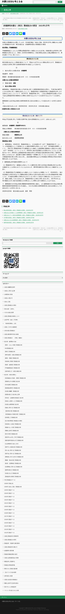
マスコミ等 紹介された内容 (11, 590)
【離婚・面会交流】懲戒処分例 (12, 460)
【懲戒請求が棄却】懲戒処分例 (12, 476)
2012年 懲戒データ (9, 532)
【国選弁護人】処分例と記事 (12, 394)
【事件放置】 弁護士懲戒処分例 (12, 354)
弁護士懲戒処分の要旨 (14, 13)
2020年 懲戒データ (9, 506)
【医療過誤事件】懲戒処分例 (12, 388)
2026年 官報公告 (8, 483)
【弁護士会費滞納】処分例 (11, 404)
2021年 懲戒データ (9, 503)
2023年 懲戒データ (9, 496)
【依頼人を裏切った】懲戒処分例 (13, 401)
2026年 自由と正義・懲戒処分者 (13, 486)
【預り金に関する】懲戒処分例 (12, 450)
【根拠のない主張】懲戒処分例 (12, 427)
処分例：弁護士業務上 (10, 374)
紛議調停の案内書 (9, 550)
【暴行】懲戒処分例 (9, 351)
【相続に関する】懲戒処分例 (12, 407)
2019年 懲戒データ (9, 509)
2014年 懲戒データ (9, 526)
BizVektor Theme (33, 609)
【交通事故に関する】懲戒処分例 (13, 466)
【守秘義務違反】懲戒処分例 (12, 368)
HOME (3, 13)
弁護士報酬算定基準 (9, 287)
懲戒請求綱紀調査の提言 (10, 554)
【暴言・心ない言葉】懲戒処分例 (13, 345)
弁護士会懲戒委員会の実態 (11, 558)
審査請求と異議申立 (9, 561)
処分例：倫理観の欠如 (10, 341)
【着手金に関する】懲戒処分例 (12, 453)
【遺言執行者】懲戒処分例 (12, 411)
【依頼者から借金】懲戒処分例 (12, 424)
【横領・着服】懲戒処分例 (11, 358)
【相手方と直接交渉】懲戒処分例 (13, 447)
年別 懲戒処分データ (9, 480)
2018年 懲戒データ (9, 513)
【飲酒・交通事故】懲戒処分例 (12, 463)
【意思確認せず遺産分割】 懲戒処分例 (15, 414)
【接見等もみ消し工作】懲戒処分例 (13, 437)
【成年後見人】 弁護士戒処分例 (12, 371)
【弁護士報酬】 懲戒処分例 (11, 391)
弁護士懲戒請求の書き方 (10, 547)
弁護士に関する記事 (9, 291)
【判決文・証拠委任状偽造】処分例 (13, 397)
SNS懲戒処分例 (9, 348)
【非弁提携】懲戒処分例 (10, 384)
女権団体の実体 (8, 294)
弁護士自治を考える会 (12, 1)
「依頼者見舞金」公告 (10, 323)
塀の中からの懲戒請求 (10, 587)
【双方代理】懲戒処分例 (10, 434)
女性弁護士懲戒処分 (9, 330)
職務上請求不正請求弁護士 (11, 583)
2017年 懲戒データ (9, 516)
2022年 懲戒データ (9, 500)
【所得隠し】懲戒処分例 (10, 417)
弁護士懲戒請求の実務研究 (11, 536)
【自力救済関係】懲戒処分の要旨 (13, 420)
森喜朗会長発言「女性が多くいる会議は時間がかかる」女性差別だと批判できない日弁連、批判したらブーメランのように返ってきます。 (48, 20)
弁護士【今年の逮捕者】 (10, 327)
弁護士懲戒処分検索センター (12, 316)
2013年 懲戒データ (9, 529)
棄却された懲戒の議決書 (10, 568)
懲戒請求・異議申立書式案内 (12, 543)
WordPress (24, 609)
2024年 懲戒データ (9, 493)
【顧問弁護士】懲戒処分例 (11, 470)
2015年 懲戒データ (9, 522)
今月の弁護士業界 (9, 312)
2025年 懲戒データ (9, 490)
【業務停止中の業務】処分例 (12, 381)
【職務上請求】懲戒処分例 (11, 430)
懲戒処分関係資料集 (9, 565)
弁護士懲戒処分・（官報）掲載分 (13, 338)
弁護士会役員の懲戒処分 (10, 579)
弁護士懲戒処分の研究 (10, 539)
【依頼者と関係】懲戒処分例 (12, 361)
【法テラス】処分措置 (10, 572)
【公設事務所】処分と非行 (11, 443)
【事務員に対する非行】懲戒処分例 (13, 456)
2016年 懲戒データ (9, 519)
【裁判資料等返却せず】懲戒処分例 (13, 440)
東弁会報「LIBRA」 (9, 309)
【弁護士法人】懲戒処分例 (11, 473)
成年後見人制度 (8, 576)
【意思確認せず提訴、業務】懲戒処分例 (15, 378)
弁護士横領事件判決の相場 (11, 334)
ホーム (5, 597)
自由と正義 (7, 301)
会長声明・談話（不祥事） (11, 319)
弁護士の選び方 (8, 298)
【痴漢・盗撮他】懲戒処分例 (12, 364)
